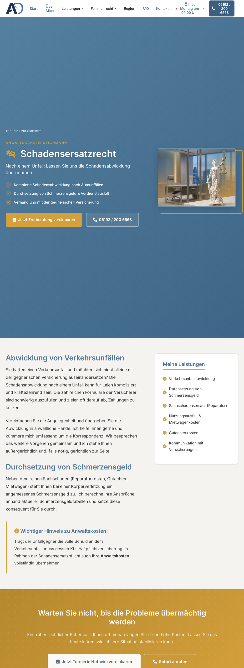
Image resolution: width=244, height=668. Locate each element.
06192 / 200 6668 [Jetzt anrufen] (221, 8)
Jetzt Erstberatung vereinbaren (44, 219)
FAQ (145, 8)
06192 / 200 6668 (112, 219)
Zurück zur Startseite (23, 131)
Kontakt (162, 8)
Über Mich (50, 8)
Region (129, 8)
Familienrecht (104, 8)
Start (34, 8)
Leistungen (73, 8)
